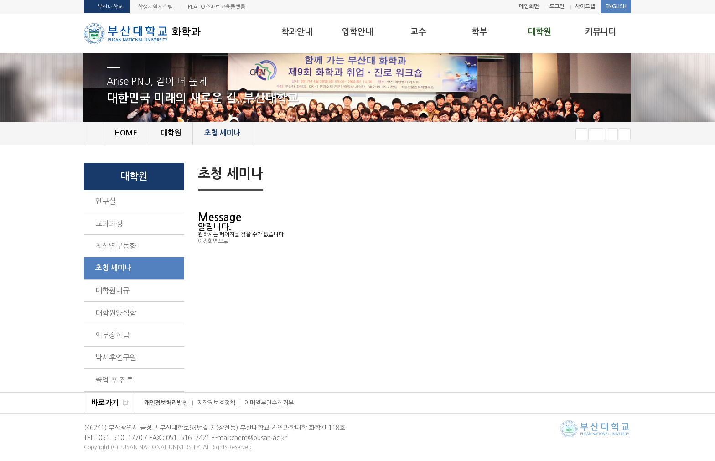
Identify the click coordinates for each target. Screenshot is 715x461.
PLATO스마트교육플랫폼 (216, 7)
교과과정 (109, 223)
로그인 (557, 6)
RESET (596, 134)
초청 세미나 (113, 267)
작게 (581, 134)
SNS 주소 (625, 174)
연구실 (105, 201)
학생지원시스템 (155, 7)
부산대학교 (110, 7)
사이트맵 (585, 6)
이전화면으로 (213, 241)
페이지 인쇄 (611, 175)
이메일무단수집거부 (269, 403)
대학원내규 (112, 290)
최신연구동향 (115, 245)
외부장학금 (112, 335)
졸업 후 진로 (114, 379)
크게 (612, 134)
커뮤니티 (600, 32)
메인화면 (529, 6)
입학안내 (357, 32)
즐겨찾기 (625, 134)
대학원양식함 (115, 312)
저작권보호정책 (216, 403)
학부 (479, 32)
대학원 (539, 32)
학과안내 (296, 32)
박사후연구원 (115, 357)
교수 (418, 32)
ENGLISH (616, 6)
